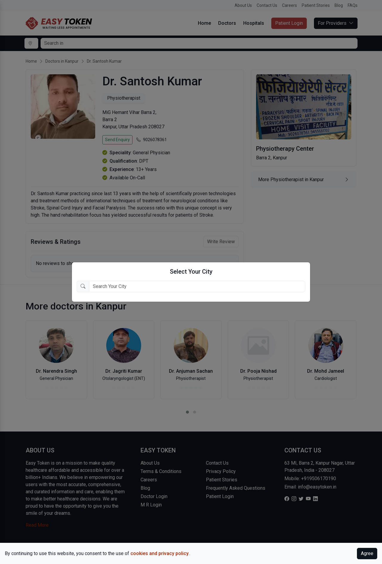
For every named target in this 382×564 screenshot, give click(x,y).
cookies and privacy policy (159, 553)
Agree (367, 553)
